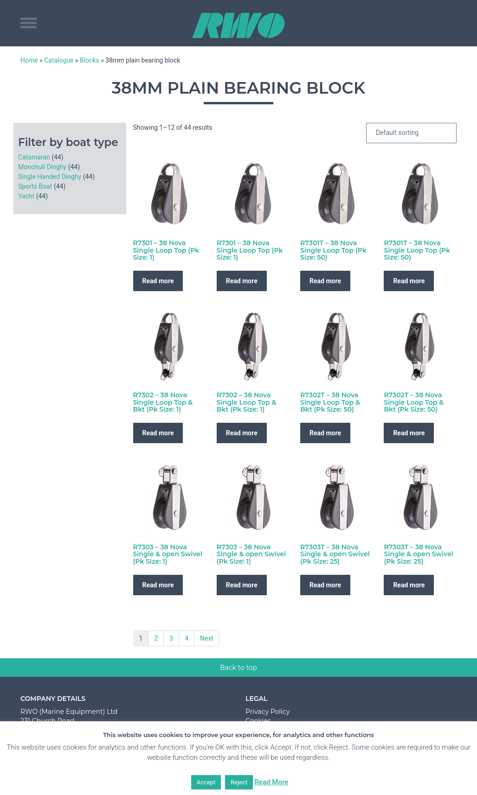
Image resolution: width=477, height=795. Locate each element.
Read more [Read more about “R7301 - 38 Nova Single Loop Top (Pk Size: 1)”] (158, 281)
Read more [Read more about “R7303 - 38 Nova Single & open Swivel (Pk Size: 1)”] (158, 585)
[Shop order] (411, 133)
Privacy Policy (267, 711)
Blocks (89, 60)
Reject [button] (239, 782)
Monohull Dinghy (42, 167)
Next (206, 638)
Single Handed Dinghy (49, 176)
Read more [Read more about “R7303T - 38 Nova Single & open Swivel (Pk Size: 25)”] (325, 585)
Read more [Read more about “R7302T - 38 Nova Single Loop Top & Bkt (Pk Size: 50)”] (325, 433)
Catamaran (34, 157)
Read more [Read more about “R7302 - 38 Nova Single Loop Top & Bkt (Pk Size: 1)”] (158, 433)
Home (29, 60)
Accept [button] (206, 782)
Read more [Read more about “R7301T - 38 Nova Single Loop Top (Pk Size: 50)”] (325, 281)
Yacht (26, 196)
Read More (272, 782)
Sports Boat (35, 186)
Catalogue (58, 60)
